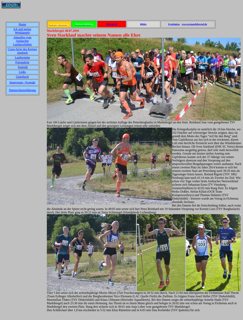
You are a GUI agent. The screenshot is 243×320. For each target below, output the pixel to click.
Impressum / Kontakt (22, 82)
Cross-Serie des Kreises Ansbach (22, 51)
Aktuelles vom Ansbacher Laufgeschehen (22, 41)
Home (22, 24)
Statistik (23, 67)
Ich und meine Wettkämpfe (22, 31)
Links (22, 72)
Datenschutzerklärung (22, 90)
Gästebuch (22, 76)
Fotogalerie (22, 62)
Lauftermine (22, 57)
